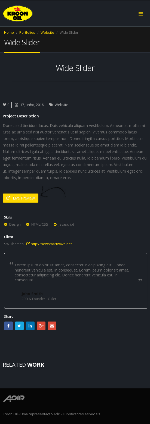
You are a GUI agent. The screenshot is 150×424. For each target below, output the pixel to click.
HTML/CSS (39, 224)
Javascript (66, 224)
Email (52, 326)
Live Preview (20, 198)
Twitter (19, 326)
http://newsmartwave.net (49, 244)
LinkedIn (30, 326)
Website (61, 104)
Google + (41, 326)
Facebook (8, 326)
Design (15, 224)
